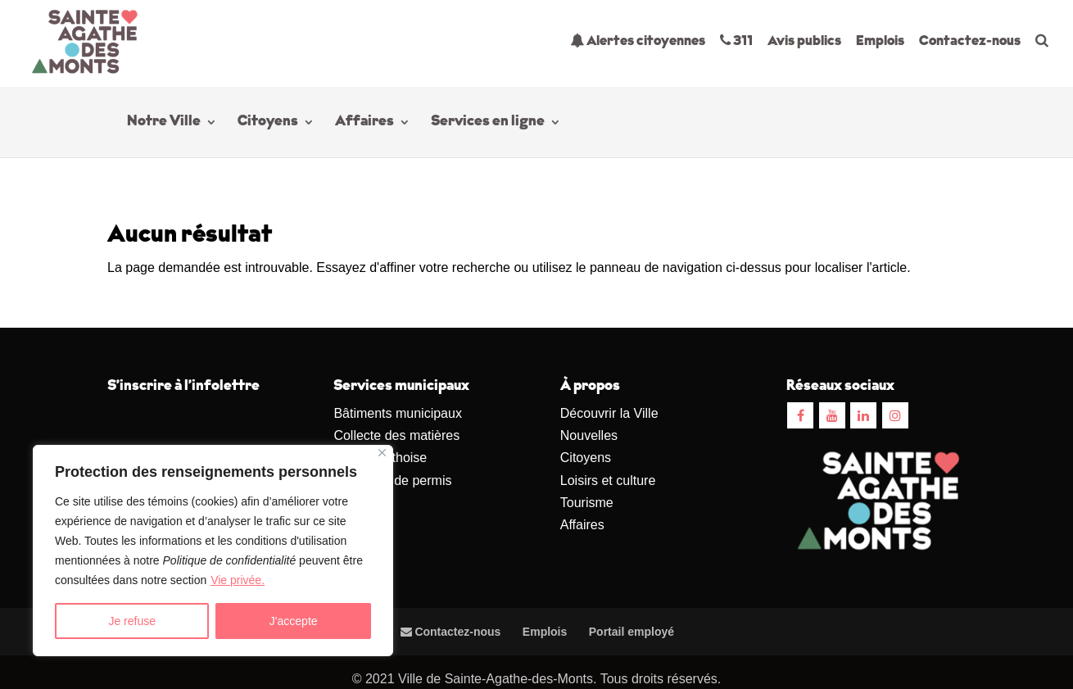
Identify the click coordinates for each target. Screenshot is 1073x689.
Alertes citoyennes (637, 40)
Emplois (880, 41)
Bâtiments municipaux (397, 413)
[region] (213, 550)
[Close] (382, 452)
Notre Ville (164, 122)
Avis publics (804, 41)
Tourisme (586, 503)
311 (736, 40)
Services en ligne (488, 122)
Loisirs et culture (608, 480)
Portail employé (631, 631)
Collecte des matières (396, 435)
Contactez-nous (970, 41)
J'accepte (293, 621)
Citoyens (268, 122)
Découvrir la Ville (609, 413)
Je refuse (132, 621)
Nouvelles (589, 435)
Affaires (364, 122)
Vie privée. (238, 580)
